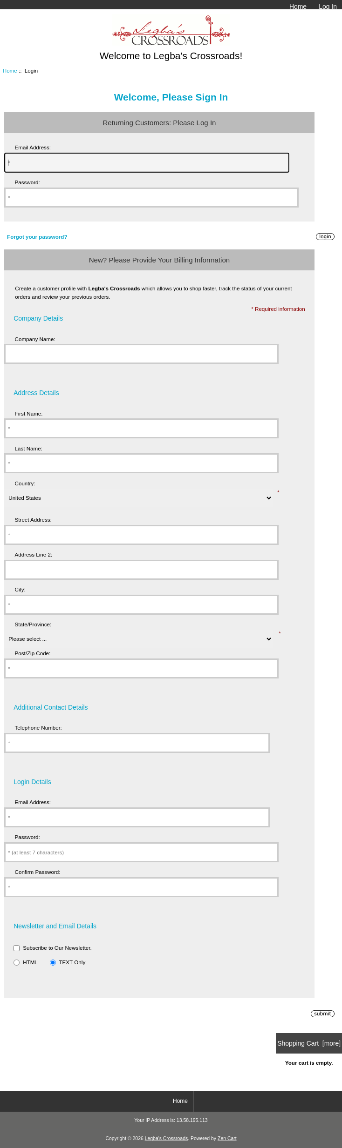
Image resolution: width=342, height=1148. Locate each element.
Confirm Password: (38, 872)
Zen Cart (227, 1138)
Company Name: (35, 339)
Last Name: (28, 448)
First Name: (29, 413)
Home (298, 6)
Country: (25, 483)
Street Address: (33, 520)
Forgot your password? (37, 237)
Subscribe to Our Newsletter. (57, 948)
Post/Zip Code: (33, 653)
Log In (328, 6)
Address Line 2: (34, 554)
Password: (27, 182)
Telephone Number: (38, 728)
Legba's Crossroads (166, 1138)
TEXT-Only (72, 962)
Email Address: (33, 147)
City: (20, 589)
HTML (30, 962)
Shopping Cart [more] (309, 1043)
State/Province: (33, 624)
